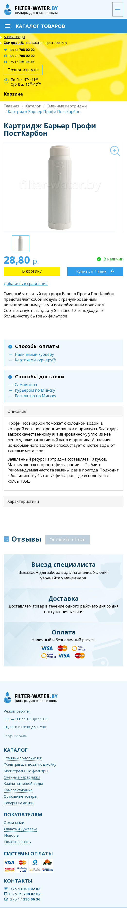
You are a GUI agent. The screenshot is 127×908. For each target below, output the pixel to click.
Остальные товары (20, 796)
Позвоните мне (23, 70)
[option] (63, 187)
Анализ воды (14, 36)
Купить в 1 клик (91, 271)
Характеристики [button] (23, 501)
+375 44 (19, 50)
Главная (11, 106)
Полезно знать (17, 841)
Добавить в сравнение (26, 283)
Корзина (13, 94)
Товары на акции (19, 802)
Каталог (33, 106)
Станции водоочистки (23, 757)
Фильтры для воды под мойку (30, 764)
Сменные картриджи (67, 106)
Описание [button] (17, 411)
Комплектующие (18, 789)
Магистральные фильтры (26, 770)
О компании (14, 822)
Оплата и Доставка (20, 829)
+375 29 (19, 56)
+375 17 (19, 62)
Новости (11, 835)
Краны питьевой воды (23, 783)
